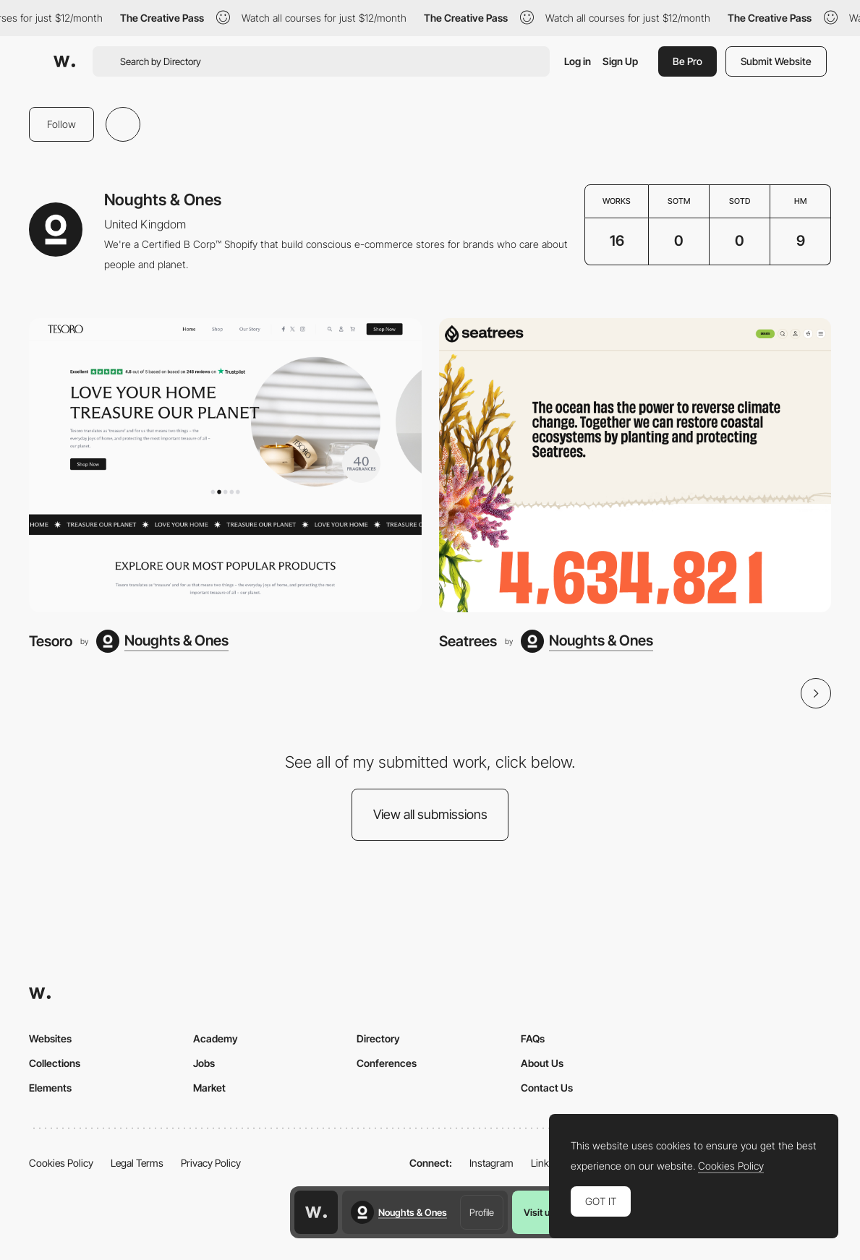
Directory (378, 1038)
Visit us (539, 1212)
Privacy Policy (211, 1163)
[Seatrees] (635, 465)
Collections (54, 1063)
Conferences (387, 1063)
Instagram (491, 1163)
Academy (215, 1038)
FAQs (533, 1038)
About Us (542, 1063)
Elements (50, 1087)
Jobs (204, 1063)
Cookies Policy (61, 1163)
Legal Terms (137, 1163)
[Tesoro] (225, 465)
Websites (50, 1038)
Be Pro (687, 61)
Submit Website (776, 61)
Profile (481, 1212)
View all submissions (430, 814)
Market (209, 1087)
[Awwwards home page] (316, 1212)
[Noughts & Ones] (162, 641)
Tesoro (50, 641)
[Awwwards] (64, 61)
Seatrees (468, 641)
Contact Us (547, 1087)
